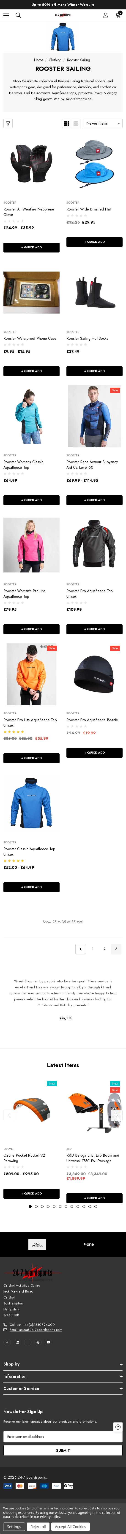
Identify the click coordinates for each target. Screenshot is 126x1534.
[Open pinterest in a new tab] (38, 1342)
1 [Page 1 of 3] (92, 949)
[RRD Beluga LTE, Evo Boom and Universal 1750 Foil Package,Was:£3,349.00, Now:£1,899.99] (94, 1109)
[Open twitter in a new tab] (27, 1342)
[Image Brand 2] (88, 1244)
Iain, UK (65, 1018)
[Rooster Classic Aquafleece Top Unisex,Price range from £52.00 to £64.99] (31, 803)
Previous (81, 949)
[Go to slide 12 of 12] (95, 1206)
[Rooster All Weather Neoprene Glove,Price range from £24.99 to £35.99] (31, 163)
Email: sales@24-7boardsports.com (36, 1329)
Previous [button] (9, 1115)
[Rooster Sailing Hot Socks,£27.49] (94, 292)
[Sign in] (105, 15)
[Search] (18, 15)
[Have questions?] (118, 1468)
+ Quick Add (31, 247)
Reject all (38, 1526)
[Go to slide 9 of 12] (78, 1206)
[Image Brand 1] (37, 1244)
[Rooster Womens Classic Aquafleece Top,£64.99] (31, 416)
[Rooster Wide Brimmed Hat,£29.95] (94, 163)
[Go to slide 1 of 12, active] (30, 1206)
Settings (14, 1526)
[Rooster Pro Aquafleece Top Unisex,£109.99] (94, 545)
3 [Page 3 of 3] (116, 949)
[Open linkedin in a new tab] (17, 1342)
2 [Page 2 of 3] (105, 949)
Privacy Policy (50, 1516)
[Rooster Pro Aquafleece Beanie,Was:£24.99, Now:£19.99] (94, 674)
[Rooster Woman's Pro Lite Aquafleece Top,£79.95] (31, 545)
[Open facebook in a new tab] (7, 1342)
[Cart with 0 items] (119, 15)
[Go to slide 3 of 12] (42, 1206)
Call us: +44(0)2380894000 (32, 1324)
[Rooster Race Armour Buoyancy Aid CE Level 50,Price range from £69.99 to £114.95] (94, 416)
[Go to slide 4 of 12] (48, 1206)
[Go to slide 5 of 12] (54, 1206)
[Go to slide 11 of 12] (89, 1206)
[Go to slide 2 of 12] (36, 1206)
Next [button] (117, 1115)
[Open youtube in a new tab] (48, 1342)
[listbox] (103, 123)
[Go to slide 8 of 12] (72, 1206)
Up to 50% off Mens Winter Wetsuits (63, 5)
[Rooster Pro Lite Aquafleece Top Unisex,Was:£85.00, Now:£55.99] (31, 674)
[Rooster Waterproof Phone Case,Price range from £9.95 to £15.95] (31, 292)
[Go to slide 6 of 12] (60, 1206)
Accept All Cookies (70, 1526)
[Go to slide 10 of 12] (83, 1206)
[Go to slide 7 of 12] (66, 1206)
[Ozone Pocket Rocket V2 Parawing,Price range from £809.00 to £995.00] (31, 1109)
